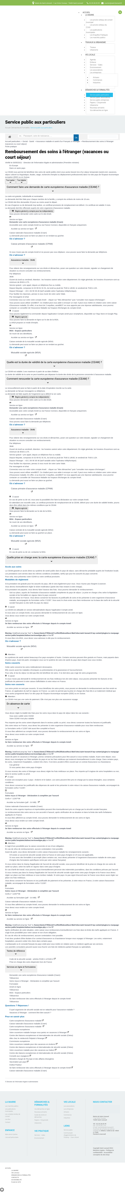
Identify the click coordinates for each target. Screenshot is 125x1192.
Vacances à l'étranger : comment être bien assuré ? (30, 1013)
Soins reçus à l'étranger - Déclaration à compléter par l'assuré (34, 981)
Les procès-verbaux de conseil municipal (99, 21)
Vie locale (90, 55)
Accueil (7, 128)
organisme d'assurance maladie (57, 208)
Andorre (38, 780)
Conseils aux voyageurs (20, 1056)
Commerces (97, 80)
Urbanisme (94, 50)
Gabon (48, 780)
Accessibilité (108, 1152)
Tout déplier (21, 181)
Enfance (93, 62)
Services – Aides (96, 65)
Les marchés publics (97, 37)
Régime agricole (18, 317)
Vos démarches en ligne (99, 110)
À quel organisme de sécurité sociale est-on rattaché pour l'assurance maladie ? (41, 1010)
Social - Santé (29, 141)
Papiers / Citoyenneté (98, 103)
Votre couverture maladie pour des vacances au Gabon (32, 1050)
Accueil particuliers (13, 141)
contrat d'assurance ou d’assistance (50, 938)
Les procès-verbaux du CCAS (96, 26)
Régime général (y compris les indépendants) (29, 397)
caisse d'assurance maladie (54, 852)
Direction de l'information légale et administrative (22, 1082)
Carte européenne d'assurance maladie (26, 1021)
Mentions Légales (99, 1150)
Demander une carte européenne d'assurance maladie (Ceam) (34, 975)
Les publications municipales (94, 31)
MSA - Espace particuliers (19, 993)
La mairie (89, 15)
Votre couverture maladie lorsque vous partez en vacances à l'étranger (39, 1032)
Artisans (96, 77)
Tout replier (10, 181)
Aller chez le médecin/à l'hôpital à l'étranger (28, 1038)
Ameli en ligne (15, 987)
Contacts (15, 1177)
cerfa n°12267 (45, 600)
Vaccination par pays (18, 1062)
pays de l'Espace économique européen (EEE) (55, 693)
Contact (7, 1122)
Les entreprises (95, 73)
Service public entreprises (99, 100)
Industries (96, 83)
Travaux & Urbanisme (95, 42)
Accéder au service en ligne (24, 229)
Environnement (95, 67)
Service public (68, 1130)
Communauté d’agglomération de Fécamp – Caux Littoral (71, 1135)
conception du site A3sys (101, 1155)
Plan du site (16, 1182)
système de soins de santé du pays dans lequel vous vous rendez (75, 660)
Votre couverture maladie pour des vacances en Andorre (33, 1044)
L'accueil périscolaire (11, 1137)
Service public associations (100, 97)
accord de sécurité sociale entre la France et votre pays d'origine (46, 855)
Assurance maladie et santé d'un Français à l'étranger (58, 141)
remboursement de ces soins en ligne (67, 613)
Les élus (7, 1119)
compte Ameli (40, 300)
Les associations (96, 70)
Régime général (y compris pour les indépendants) (31, 211)
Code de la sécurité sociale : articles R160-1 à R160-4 (32, 959)
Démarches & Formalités (97, 90)
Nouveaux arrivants (97, 108)
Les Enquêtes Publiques (99, 35)
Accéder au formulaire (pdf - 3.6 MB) (23, 802)
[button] (53, 189)
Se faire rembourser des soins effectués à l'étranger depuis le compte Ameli (40, 999)
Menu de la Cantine (11, 1134)
